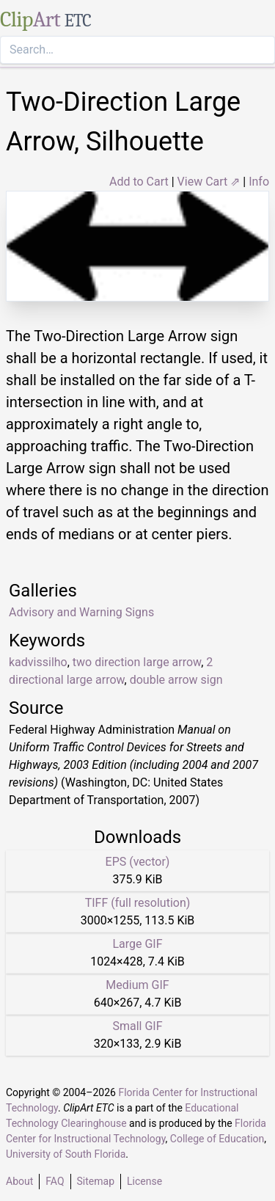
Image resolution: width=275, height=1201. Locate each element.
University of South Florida (65, 1154)
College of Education (217, 1139)
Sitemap (95, 1181)
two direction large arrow (137, 662)
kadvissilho (38, 662)
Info (259, 182)
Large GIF (137, 944)
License (144, 1181)
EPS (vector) (138, 862)
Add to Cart (139, 182)
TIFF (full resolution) (138, 903)
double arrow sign (176, 680)
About (19, 1181)
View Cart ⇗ (209, 182)
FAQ (54, 1181)
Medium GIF (137, 985)
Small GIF (137, 1026)
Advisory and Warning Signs (81, 612)
